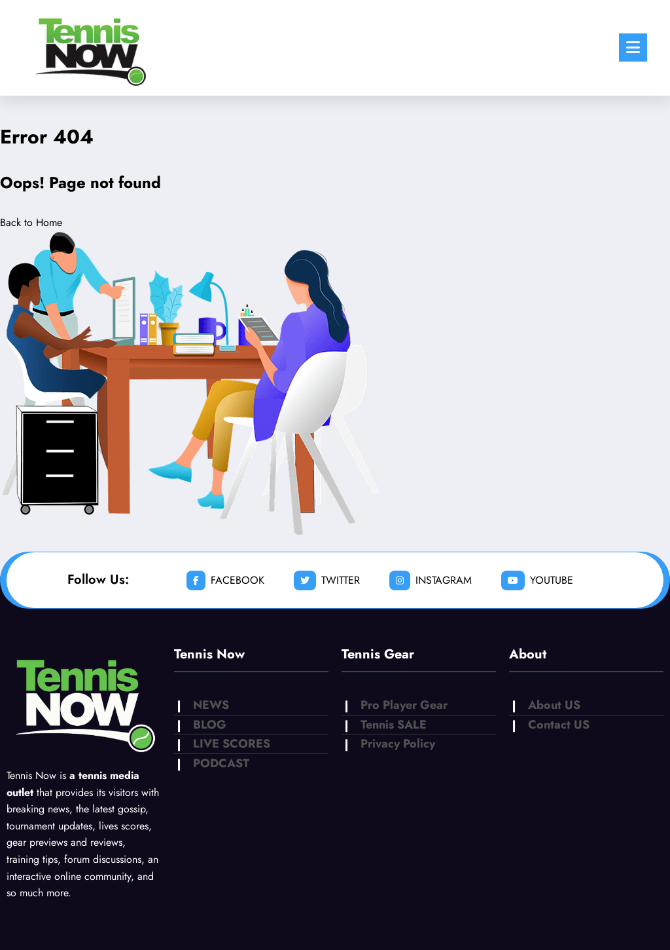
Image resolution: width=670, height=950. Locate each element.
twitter (327, 580)
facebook (225, 580)
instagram (430, 580)
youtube (537, 580)
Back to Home (31, 222)
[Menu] (633, 47)
